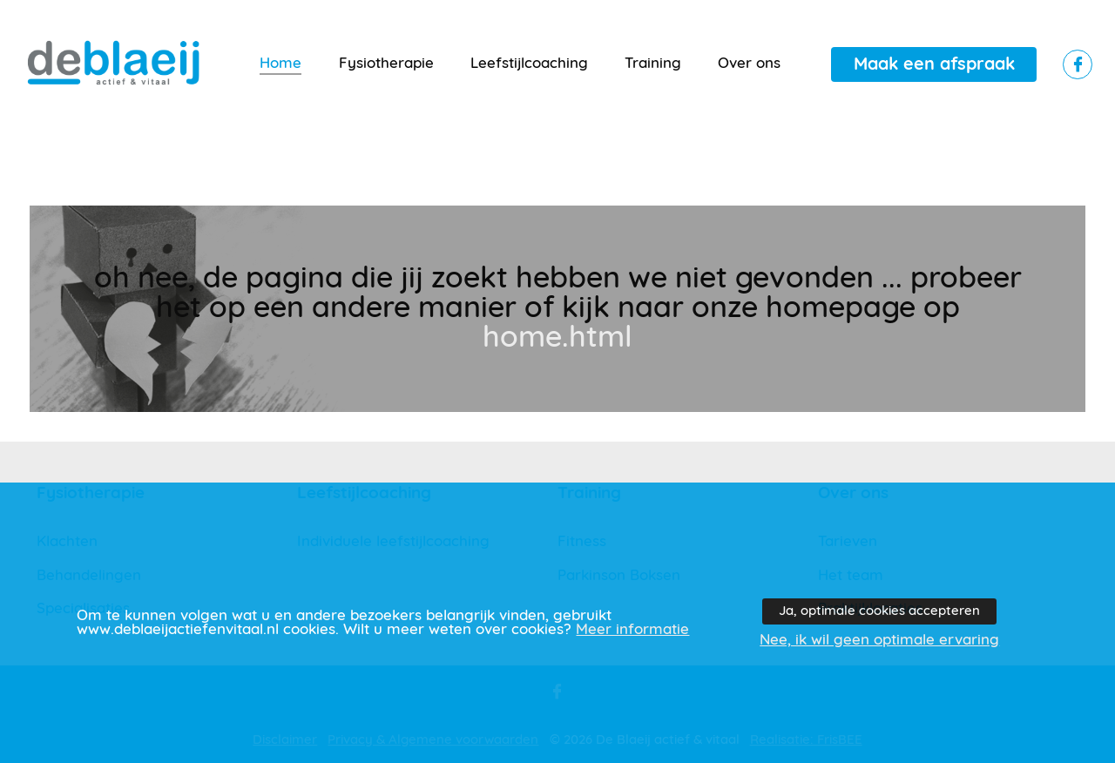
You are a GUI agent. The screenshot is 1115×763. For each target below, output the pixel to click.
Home (280, 64)
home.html (557, 338)
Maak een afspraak (934, 64)
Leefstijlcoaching (529, 64)
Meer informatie (632, 630)
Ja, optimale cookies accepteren (879, 611)
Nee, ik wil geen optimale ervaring (879, 640)
